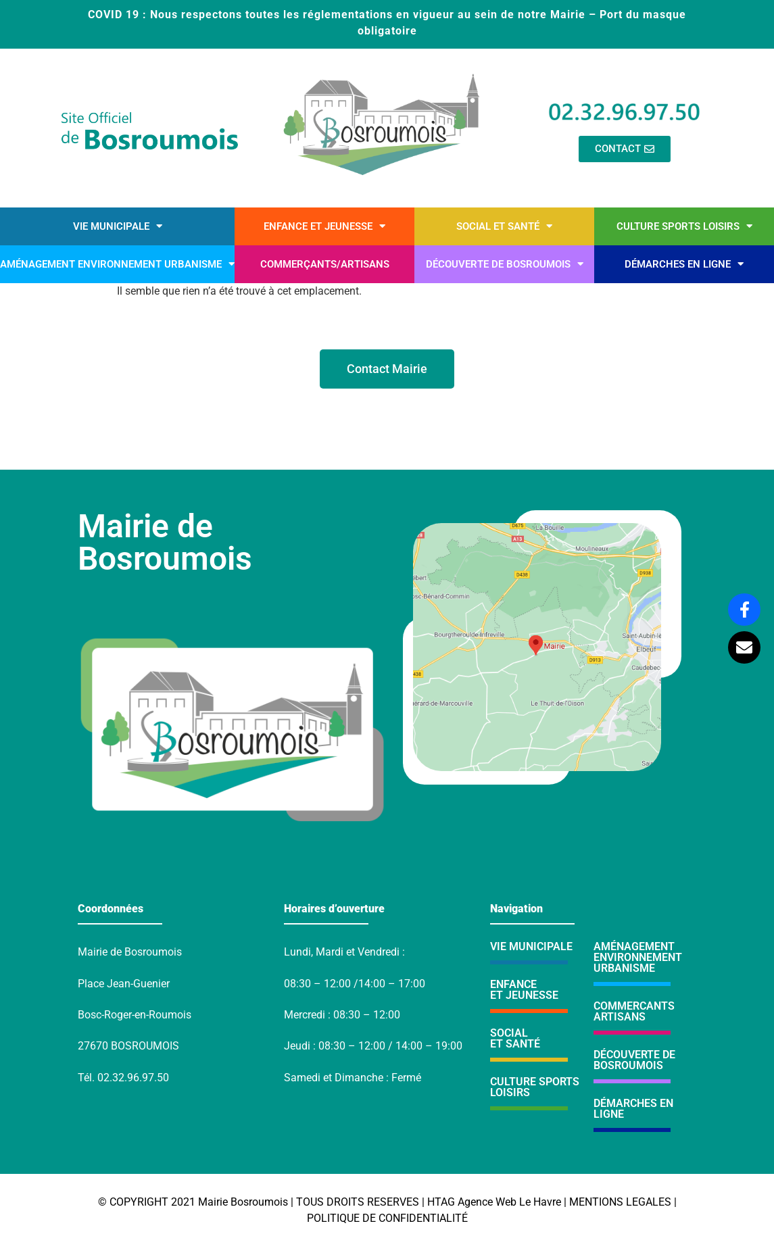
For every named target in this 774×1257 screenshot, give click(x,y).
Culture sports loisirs (684, 226)
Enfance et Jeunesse (324, 226)
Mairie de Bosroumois (165, 542)
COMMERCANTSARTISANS (634, 1011)
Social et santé (504, 226)
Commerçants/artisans (324, 264)
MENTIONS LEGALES (620, 1202)
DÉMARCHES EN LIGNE (633, 1108)
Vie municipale (117, 226)
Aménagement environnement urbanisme (117, 264)
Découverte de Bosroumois (504, 264)
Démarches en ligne (684, 264)
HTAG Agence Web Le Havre (494, 1202)
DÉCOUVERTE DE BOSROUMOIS (634, 1060)
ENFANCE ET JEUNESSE (524, 990)
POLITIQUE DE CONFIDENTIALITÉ (387, 1218)
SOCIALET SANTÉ (515, 1038)
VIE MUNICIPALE (531, 946)
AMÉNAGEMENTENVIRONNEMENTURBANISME (638, 957)
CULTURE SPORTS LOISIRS (534, 1087)
